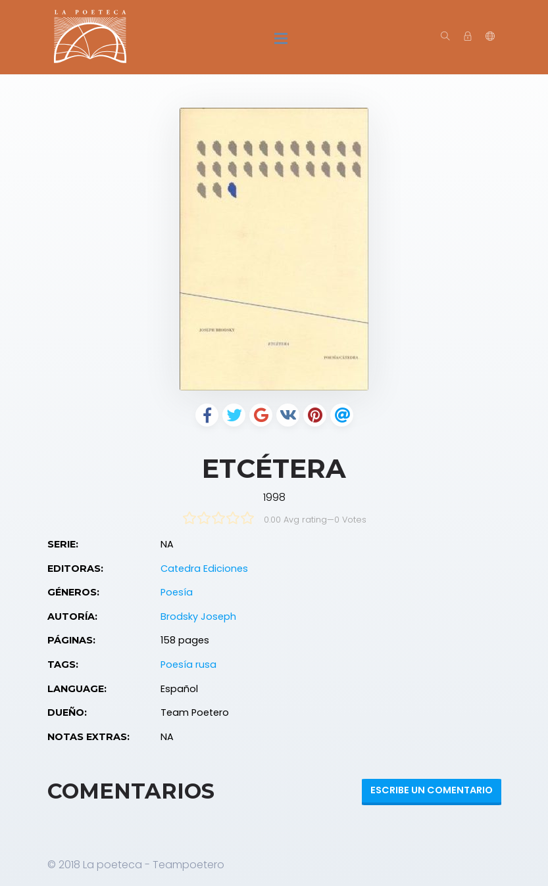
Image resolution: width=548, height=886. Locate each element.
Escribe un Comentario (431, 790)
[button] (490, 37)
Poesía (177, 592)
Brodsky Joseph (198, 616)
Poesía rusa (188, 664)
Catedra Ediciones (204, 568)
